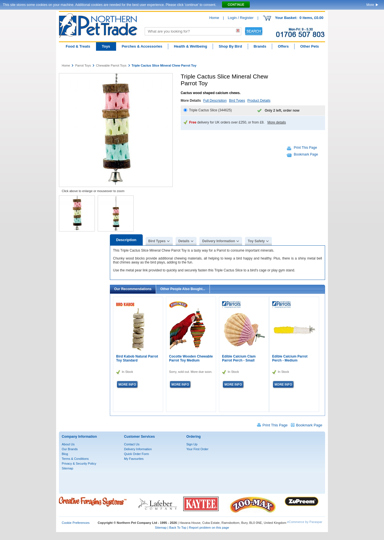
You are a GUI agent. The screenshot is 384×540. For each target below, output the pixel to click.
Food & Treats (78, 46)
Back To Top (177, 527)
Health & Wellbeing (190, 46)
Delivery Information (218, 241)
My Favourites (134, 458)
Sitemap (67, 468)
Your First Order (197, 449)
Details (183, 241)
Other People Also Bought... (182, 289)
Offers (283, 46)
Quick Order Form (136, 454)
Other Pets (309, 46)
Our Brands (70, 449)
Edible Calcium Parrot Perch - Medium (290, 358)
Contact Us (131, 444)
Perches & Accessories (142, 46)
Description (126, 240)
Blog (65, 454)
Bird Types (237, 101)
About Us (68, 444)
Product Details (259, 101)
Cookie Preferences (75, 522)
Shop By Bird (230, 46)
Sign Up (191, 444)
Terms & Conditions (75, 458)
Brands (259, 46)
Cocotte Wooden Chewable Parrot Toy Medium (191, 358)
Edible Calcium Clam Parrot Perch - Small (239, 358)
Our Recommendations (133, 289)
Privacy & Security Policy (79, 463)
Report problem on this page (209, 527)
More (370, 5)
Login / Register (240, 18)
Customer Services (139, 437)
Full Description (215, 101)
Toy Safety (256, 241)
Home (214, 18)
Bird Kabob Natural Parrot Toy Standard (137, 358)
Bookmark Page (306, 154)
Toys (106, 46)
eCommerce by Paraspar (304, 522)
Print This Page (305, 148)
